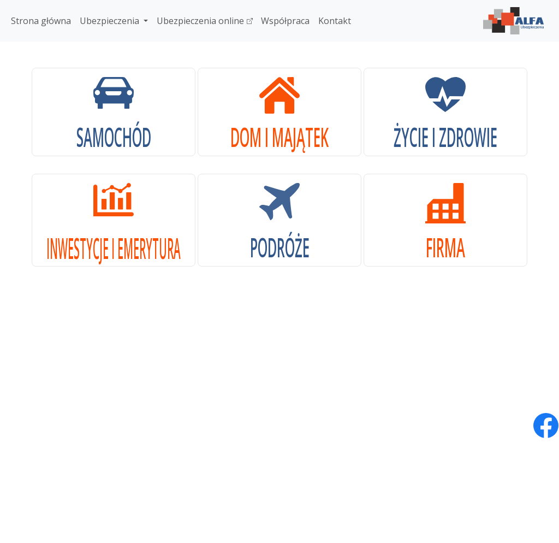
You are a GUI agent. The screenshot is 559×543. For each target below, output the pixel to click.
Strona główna (41, 21)
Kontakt (334, 21)
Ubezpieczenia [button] (110, 21)
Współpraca (285, 21)
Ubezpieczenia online (205, 21)
